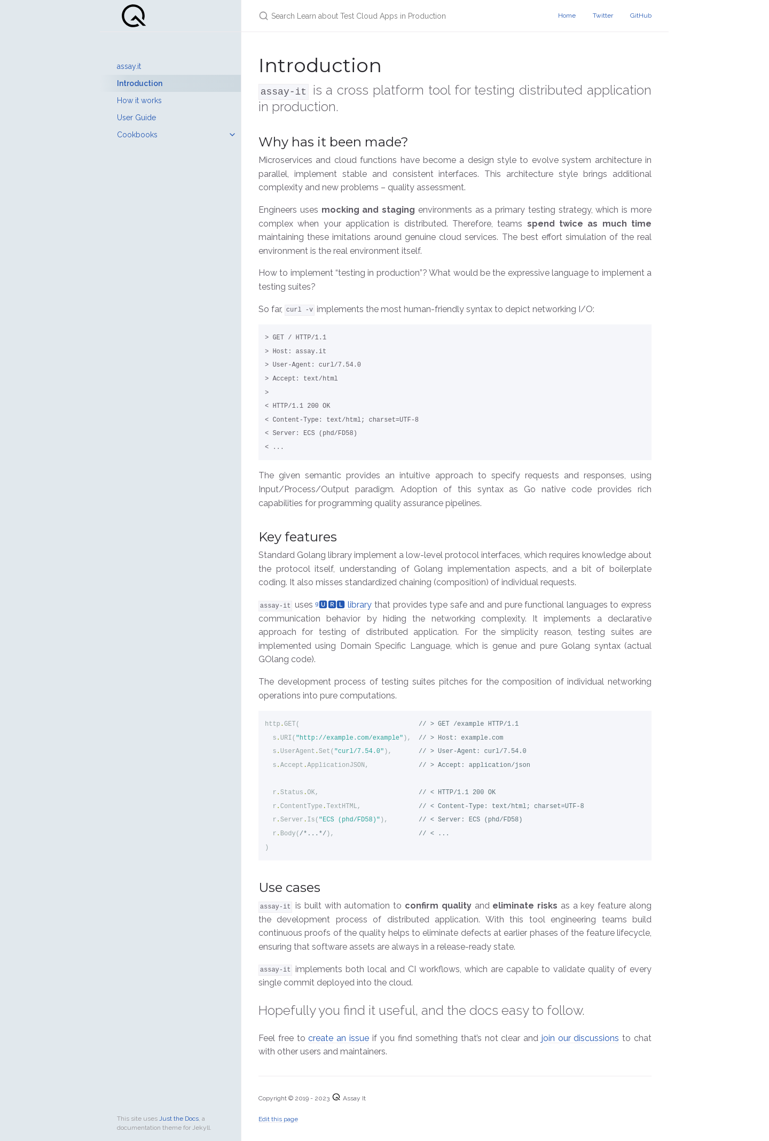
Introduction (139, 83)
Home (567, 15)
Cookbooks (137, 134)
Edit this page (278, 1118)
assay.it (129, 66)
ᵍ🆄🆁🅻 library (343, 604)
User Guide (136, 117)
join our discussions (580, 1038)
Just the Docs (179, 1118)
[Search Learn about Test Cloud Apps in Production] (384, 16)
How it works (139, 100)
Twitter (603, 15)
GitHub (641, 15)
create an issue (338, 1038)
